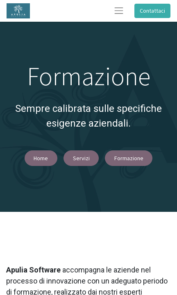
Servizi (81, 158)
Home (41, 158)
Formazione (128, 158)
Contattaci (152, 10)
